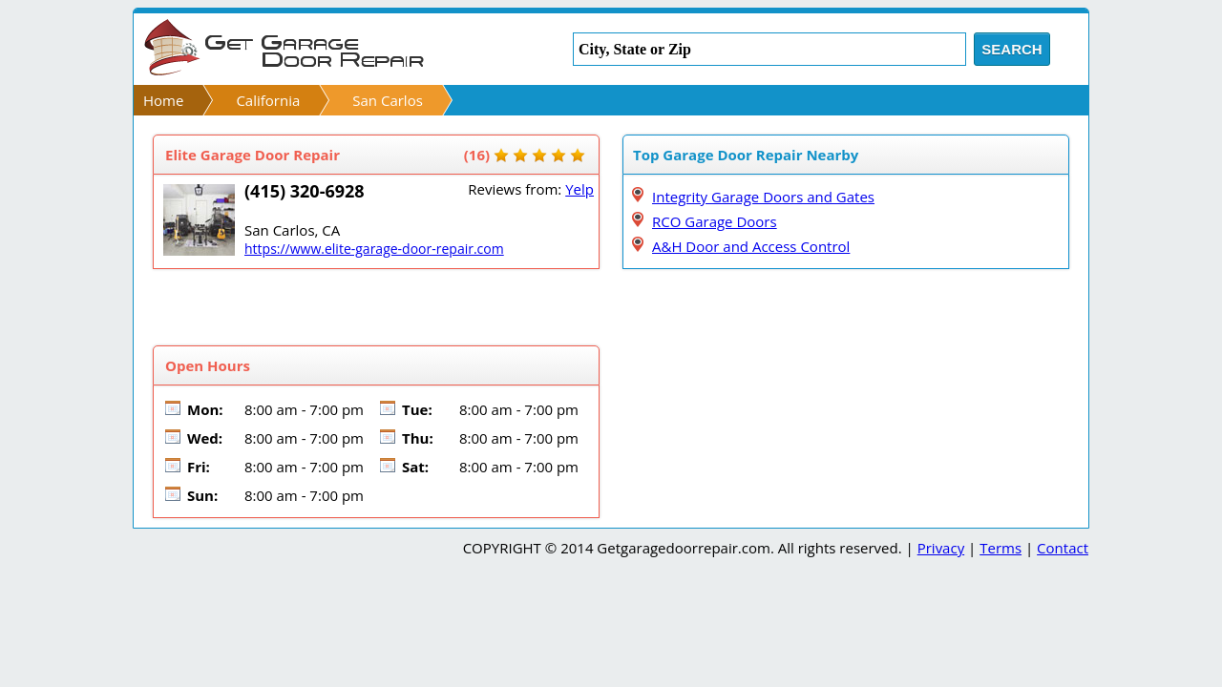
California (268, 100)
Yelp (579, 188)
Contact (1062, 547)
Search (1011, 49)
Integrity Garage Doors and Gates (763, 196)
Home (163, 100)
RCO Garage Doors (714, 221)
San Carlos (387, 100)
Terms (1001, 547)
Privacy (940, 547)
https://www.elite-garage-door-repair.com (374, 248)
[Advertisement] (376, 307)
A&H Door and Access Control (751, 246)
